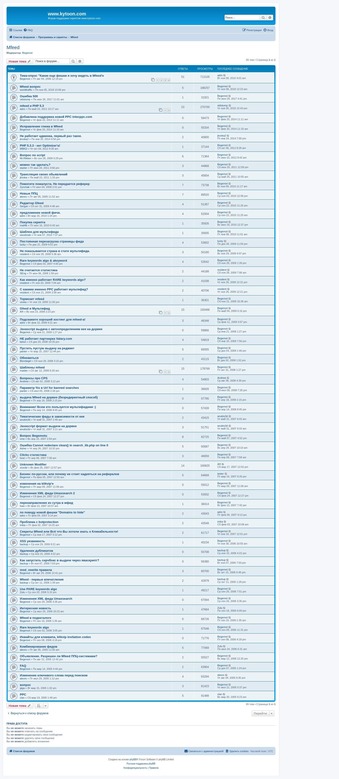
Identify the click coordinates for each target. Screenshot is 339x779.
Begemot (27, 52)
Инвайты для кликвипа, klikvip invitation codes (55, 637)
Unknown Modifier (33, 464)
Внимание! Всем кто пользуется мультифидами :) (58, 407)
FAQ (23, 665)
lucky (23, 244)
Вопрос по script (32, 155)
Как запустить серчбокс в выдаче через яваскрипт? (59, 560)
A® (21, 311)
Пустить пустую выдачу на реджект (47, 348)
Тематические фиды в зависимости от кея (52, 416)
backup (24, 544)
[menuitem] (28, 30)
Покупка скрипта (32, 222)
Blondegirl (25, 361)
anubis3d (25, 419)
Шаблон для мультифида (39, 232)
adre (219, 75)
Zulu (22, 592)
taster (220, 473)
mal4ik (23, 225)
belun (23, 341)
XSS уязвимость (32, 541)
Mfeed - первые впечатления (42, 579)
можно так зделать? (35, 164)
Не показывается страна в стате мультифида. (55, 251)
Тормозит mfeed (32, 299)
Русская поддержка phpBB (141, 763)
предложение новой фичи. (40, 212)
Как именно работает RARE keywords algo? (53, 279)
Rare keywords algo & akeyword (43, 260)
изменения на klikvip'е (37, 483)
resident (24, 254)
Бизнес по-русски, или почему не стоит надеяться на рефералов (69, 474)
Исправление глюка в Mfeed (41, 126)
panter (23, 351)
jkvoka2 (24, 139)
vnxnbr (24, 467)
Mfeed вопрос (30, 86)
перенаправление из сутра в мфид (46, 503)
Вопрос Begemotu (33, 435)
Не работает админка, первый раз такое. (51, 136)
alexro (23, 196)
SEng (23, 273)
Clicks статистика (33, 455)
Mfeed (13, 47)
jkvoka (23, 177)
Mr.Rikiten (25, 158)
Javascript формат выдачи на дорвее (48, 426)
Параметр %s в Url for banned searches (49, 388)
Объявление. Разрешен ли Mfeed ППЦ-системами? (58, 656)
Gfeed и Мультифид (35, 308)
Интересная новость (35, 608)
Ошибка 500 (29, 96)
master (24, 370)
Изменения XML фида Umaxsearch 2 (47, 493)
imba (22, 525)
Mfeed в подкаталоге (35, 618)
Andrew (24, 381)
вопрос (25, 685)
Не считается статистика (38, 270)
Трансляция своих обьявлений (43, 174)
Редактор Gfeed (32, 203)
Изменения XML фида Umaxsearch (46, 598)
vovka (23, 302)
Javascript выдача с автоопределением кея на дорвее (61, 329)
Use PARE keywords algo (38, 589)
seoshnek (25, 235)
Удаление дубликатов (36, 550)
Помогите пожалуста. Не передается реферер (55, 184)
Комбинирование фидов (38, 646)
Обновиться (29, 358)
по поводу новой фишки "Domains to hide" (52, 512)
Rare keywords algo (34, 627)
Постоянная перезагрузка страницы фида (52, 241)
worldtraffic (26, 89)
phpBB (133, 759)
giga (22, 688)
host (22, 458)
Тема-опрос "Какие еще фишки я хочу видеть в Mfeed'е (62, 75)
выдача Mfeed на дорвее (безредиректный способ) (59, 397)
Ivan (22, 506)
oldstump (25, 99)
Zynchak (25, 187)
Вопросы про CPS (34, 378)
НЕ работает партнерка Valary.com (46, 338)
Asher (23, 448)
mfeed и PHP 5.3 (32, 106)
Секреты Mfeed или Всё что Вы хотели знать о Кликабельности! (69, 531)
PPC (23, 694)
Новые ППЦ (29, 193)
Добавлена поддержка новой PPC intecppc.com (56, 117)
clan (22, 697)
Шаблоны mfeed (32, 367)
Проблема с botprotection (39, 522)
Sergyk (24, 206)
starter (23, 167)
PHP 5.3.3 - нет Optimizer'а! (40, 145)
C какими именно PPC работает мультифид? (54, 289)
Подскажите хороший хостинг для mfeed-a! (52, 319)
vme (22, 438)
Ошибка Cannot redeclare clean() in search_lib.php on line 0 (64, 445)
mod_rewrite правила (36, 570)
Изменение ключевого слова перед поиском (54, 675)
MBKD (23, 148)
